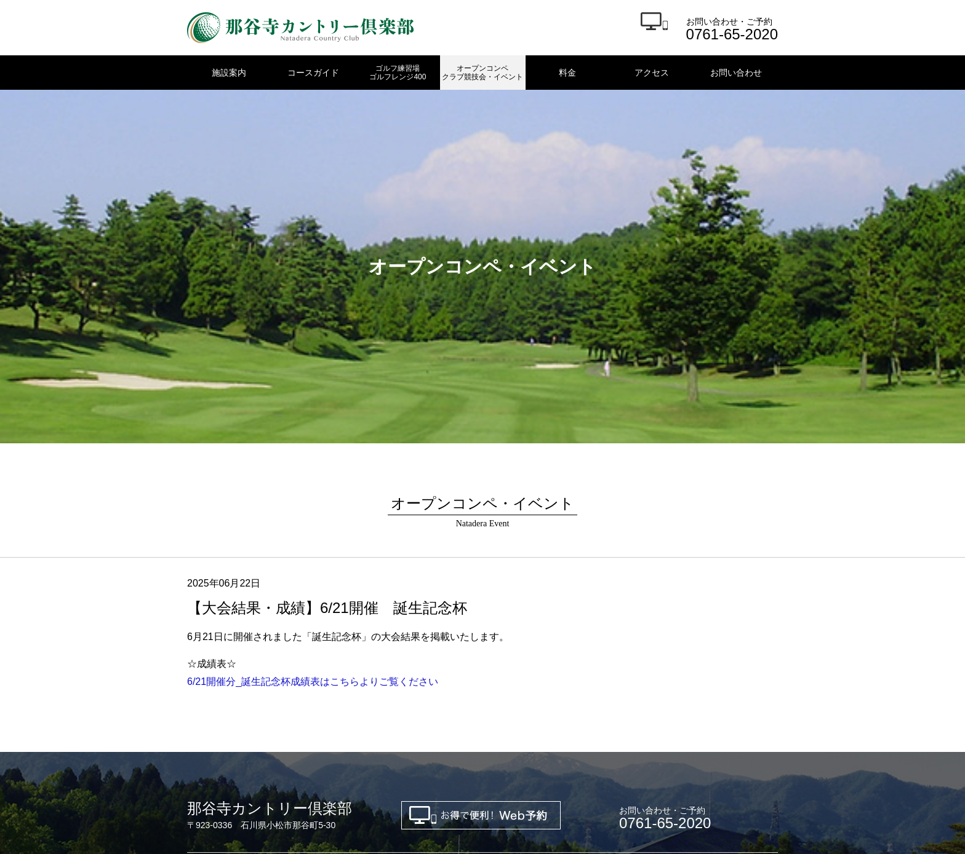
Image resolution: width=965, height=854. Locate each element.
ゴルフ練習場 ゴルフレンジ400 (373, 711)
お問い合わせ (736, 72)
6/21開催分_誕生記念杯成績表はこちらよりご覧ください (312, 510)
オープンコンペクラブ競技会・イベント (482, 72)
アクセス (652, 72)
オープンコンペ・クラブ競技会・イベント (537, 711)
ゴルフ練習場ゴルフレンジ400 (397, 72)
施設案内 (229, 72)
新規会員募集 (213, 726)
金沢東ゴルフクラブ (313, 768)
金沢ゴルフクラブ (221, 768)
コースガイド (313, 72)
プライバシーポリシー (370, 726)
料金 (567, 72)
